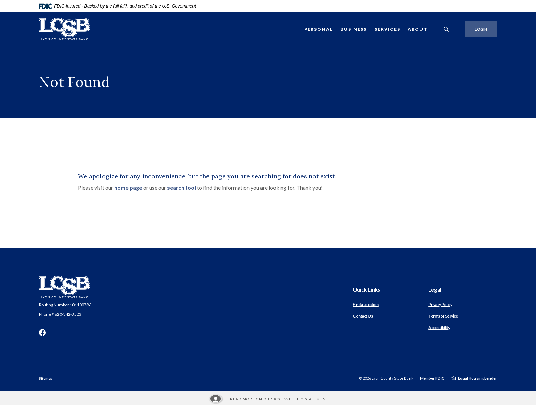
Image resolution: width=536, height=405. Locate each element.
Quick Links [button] (366, 289)
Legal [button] (434, 289)
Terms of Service (443, 316)
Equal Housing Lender (477, 378)
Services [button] (387, 29)
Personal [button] (318, 29)
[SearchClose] (446, 29)
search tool (181, 187)
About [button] (418, 29)
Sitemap (46, 378)
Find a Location (366, 304)
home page (128, 187)
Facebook (42, 332)
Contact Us (363, 316)
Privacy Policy (440, 304)
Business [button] (353, 29)
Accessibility (439, 327)
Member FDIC (432, 378)
